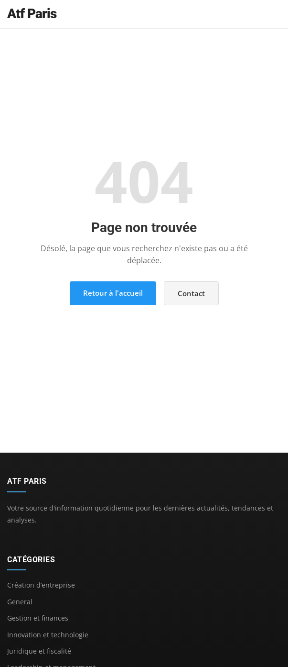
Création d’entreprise (41, 584)
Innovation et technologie (47, 634)
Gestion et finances (37, 618)
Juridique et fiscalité (39, 651)
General (19, 601)
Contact (191, 293)
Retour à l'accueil (113, 293)
